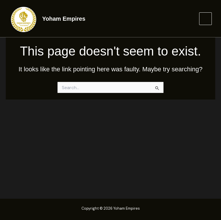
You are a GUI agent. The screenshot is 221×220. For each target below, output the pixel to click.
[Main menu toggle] (205, 18)
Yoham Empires (63, 19)
